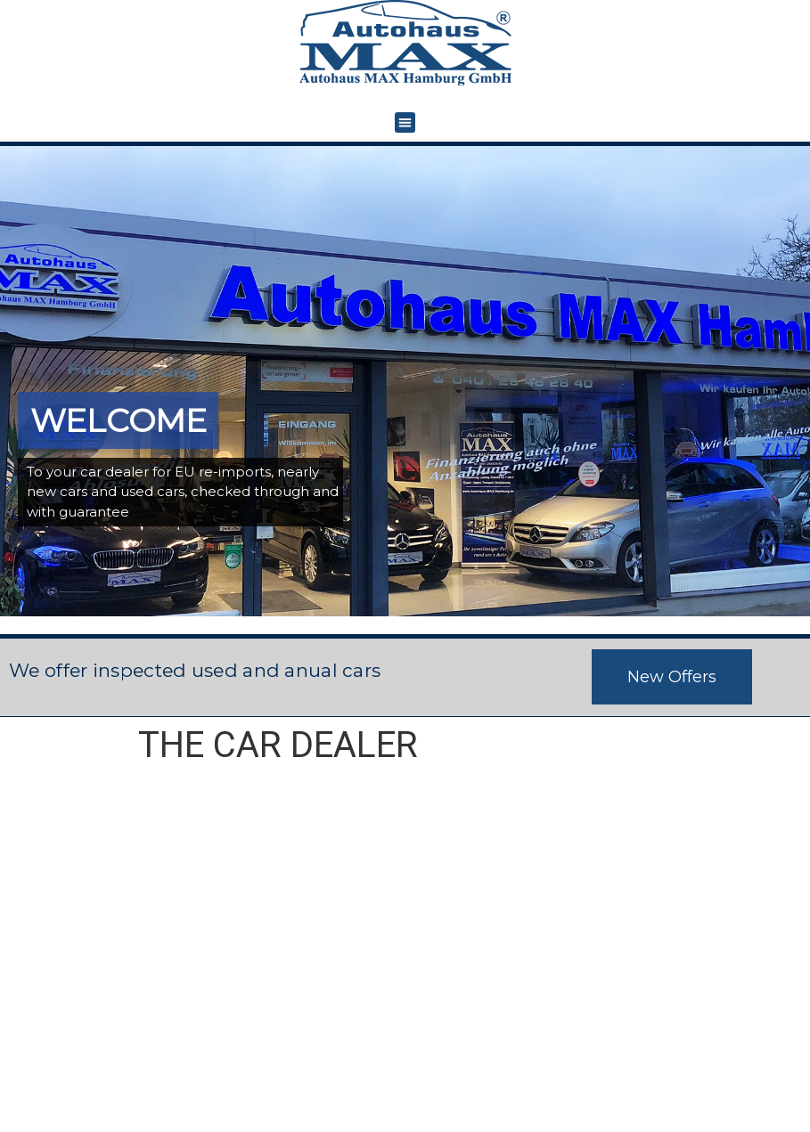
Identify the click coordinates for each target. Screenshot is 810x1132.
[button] (405, 122)
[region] (405, 381)
